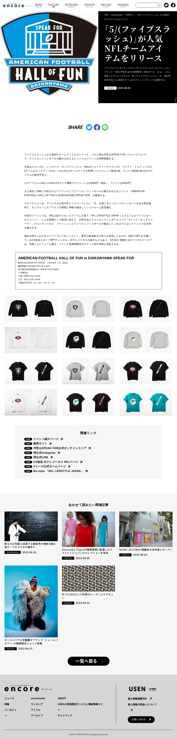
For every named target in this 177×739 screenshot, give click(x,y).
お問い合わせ (139, 719)
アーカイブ (37, 715)
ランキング (37, 704)
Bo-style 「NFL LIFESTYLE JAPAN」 (58, 471)
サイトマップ (65, 715)
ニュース (9, 698)
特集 (6, 704)
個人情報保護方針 (137, 698)
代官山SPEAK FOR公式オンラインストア (59, 448)
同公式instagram (44, 452)
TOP (106, 15)
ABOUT (62, 698)
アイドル (35, 710)
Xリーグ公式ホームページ (49, 466)
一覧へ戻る (86, 661)
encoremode (116, 15)
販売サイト (40, 443)
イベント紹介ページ (46, 439)
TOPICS (129, 15)
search (158, 5)
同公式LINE (40, 457)
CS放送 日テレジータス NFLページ (55, 461)
